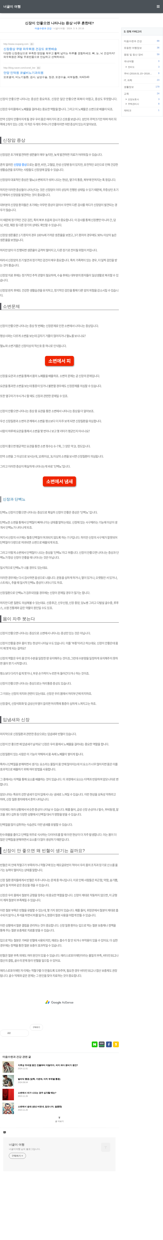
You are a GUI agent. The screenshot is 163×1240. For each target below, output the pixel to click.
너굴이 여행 (12, 6)
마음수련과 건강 (39, 28)
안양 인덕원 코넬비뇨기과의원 (23, 72)
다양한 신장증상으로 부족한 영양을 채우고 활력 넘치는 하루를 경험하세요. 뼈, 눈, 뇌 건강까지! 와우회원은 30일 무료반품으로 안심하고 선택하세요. (54, 55)
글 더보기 (55, 1175)
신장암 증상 (20, 213)
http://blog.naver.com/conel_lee (19, 67)
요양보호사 (140, 138)
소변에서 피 (55, 414)
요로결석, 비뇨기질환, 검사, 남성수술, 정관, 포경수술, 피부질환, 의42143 (46, 77)
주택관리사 (140, 142)
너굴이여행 (55, 28)
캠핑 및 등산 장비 (138, 93)
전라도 (140, 105)
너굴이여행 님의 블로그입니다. (24, 1203)
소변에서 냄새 (55, 535)
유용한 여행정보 (138, 86)
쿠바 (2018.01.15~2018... (138, 112)
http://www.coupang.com (16, 44)
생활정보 (138, 125)
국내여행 (138, 100)
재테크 (138, 149)
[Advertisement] (55, 110)
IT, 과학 (138, 118)
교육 (138, 132)
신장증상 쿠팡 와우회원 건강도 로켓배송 (30, 49)
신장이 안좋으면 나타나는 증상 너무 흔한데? (55, 23)
